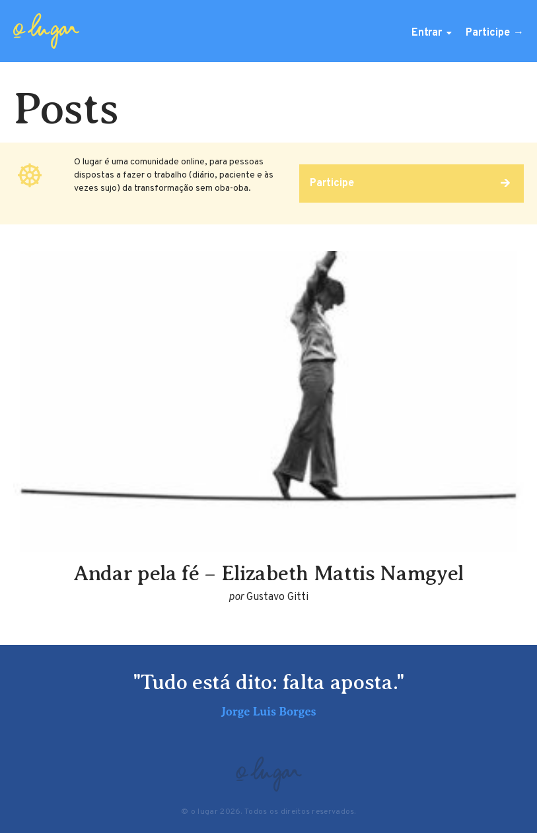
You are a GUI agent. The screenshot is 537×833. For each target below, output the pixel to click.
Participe (488, 33)
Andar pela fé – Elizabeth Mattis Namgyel (268, 573)
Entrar (427, 33)
